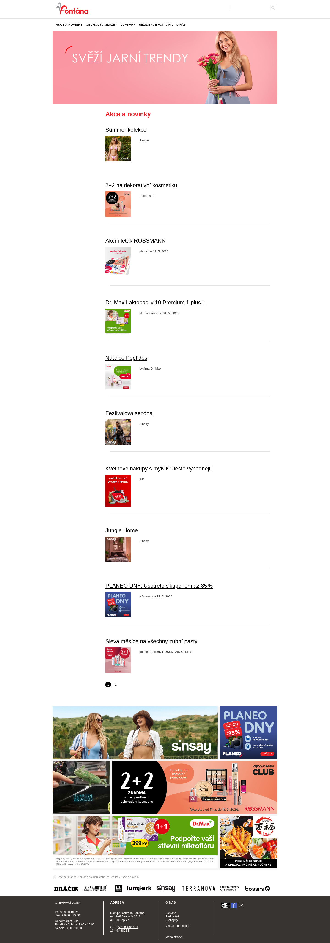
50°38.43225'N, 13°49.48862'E (124, 928)
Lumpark (128, 24)
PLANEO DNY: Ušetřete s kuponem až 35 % (159, 586)
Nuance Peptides (126, 358)
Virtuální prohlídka (177, 925)
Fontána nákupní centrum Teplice (98, 877)
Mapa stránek (174, 937)
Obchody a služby (101, 24)
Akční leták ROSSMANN (135, 241)
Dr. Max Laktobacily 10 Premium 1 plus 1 (155, 302)
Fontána (170, 913)
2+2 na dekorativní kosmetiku (141, 185)
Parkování (172, 916)
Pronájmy (171, 920)
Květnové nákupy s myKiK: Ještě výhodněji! (158, 468)
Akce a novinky (69, 24)
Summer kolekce (125, 130)
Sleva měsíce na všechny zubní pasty (151, 641)
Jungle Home (121, 530)
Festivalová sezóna (128, 413)
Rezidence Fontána (156, 24)
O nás (181, 24)
